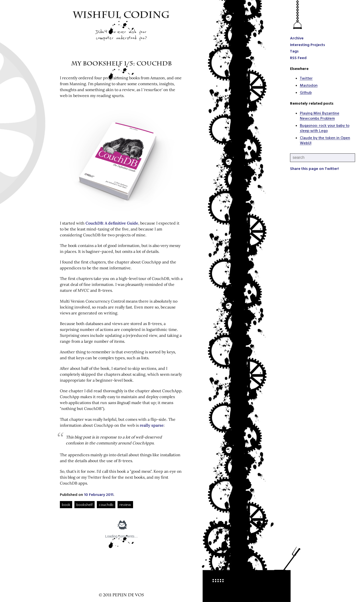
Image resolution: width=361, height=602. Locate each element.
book (66, 504)
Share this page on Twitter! (314, 168)
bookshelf (84, 504)
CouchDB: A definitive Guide (112, 223)
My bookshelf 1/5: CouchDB (121, 64)
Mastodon (309, 85)
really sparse (152, 425)
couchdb (106, 504)
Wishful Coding (121, 16)
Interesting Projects (307, 44)
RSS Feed (298, 57)
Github (306, 92)
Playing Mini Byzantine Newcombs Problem (319, 116)
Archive (297, 37)
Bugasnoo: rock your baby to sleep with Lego (324, 128)
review (125, 504)
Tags (294, 51)
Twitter (306, 78)
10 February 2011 (98, 494)
